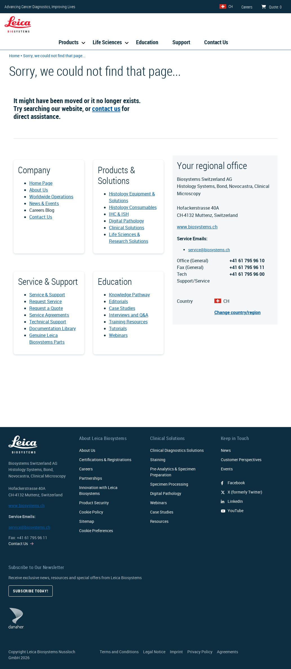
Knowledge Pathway (129, 295)
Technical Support (47, 322)
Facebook (233, 482)
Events (227, 469)
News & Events (44, 203)
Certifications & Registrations (105, 459)
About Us (38, 190)
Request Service (45, 301)
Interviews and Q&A (128, 315)
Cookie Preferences (96, 530)
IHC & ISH (119, 214)
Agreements (227, 651)
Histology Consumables (133, 207)
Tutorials (118, 328)
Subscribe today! (30, 591)
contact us (106, 108)
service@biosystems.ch (209, 249)
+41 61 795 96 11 (32, 537)
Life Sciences (107, 42)
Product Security (94, 502)
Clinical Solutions (126, 228)
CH (230, 6)
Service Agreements (49, 315)
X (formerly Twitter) (241, 492)
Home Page (40, 183)
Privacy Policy (199, 651)
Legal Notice (154, 651)
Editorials (118, 301)
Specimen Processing (169, 484)
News (226, 450)
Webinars (118, 335)
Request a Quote (46, 308)
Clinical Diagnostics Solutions (177, 450)
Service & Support (47, 295)
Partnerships (90, 478)
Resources (159, 521)
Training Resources (128, 322)
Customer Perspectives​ (241, 459)
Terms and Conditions (119, 651)
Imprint (176, 651)
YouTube (232, 510)
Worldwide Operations (51, 197)
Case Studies (122, 308)
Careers (86, 469)
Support (181, 42)
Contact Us (216, 42)
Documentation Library (52, 328)
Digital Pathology (126, 221)
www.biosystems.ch (197, 227)
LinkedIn (232, 501)
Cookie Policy (91, 512)
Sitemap (86, 521)
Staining (157, 459)
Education (147, 42)
